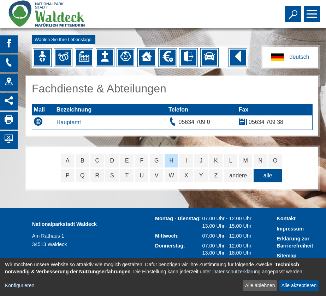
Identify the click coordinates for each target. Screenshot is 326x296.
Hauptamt (69, 122)
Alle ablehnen (260, 285)
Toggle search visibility (294, 11)
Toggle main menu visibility (313, 11)
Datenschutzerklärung (236, 271)
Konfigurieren (19, 285)
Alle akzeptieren (299, 285)
